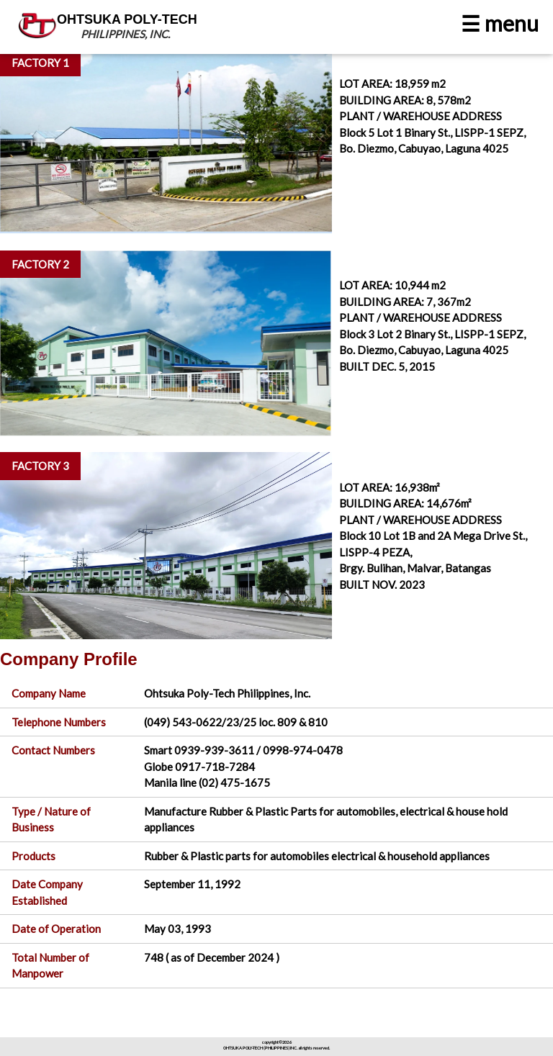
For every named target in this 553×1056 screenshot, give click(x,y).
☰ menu (500, 23)
